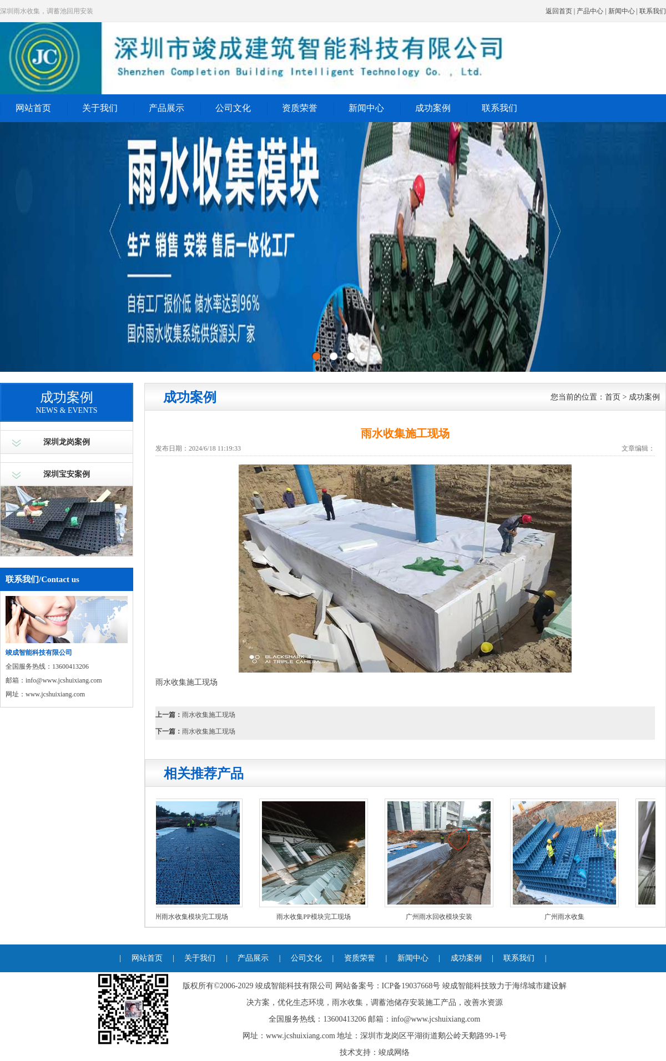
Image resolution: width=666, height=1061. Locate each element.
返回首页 (559, 11)
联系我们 (652, 11)
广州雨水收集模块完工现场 (190, 917)
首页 (612, 397)
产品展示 (166, 108)
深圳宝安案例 (66, 474)
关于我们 (100, 108)
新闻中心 (621, 11)
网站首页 (33, 108)
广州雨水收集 (567, 917)
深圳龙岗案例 (66, 442)
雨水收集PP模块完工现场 (315, 917)
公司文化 (233, 108)
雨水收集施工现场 (208, 715)
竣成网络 (394, 1052)
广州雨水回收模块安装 (441, 917)
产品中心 (590, 11)
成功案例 (433, 108)
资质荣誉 (299, 108)
